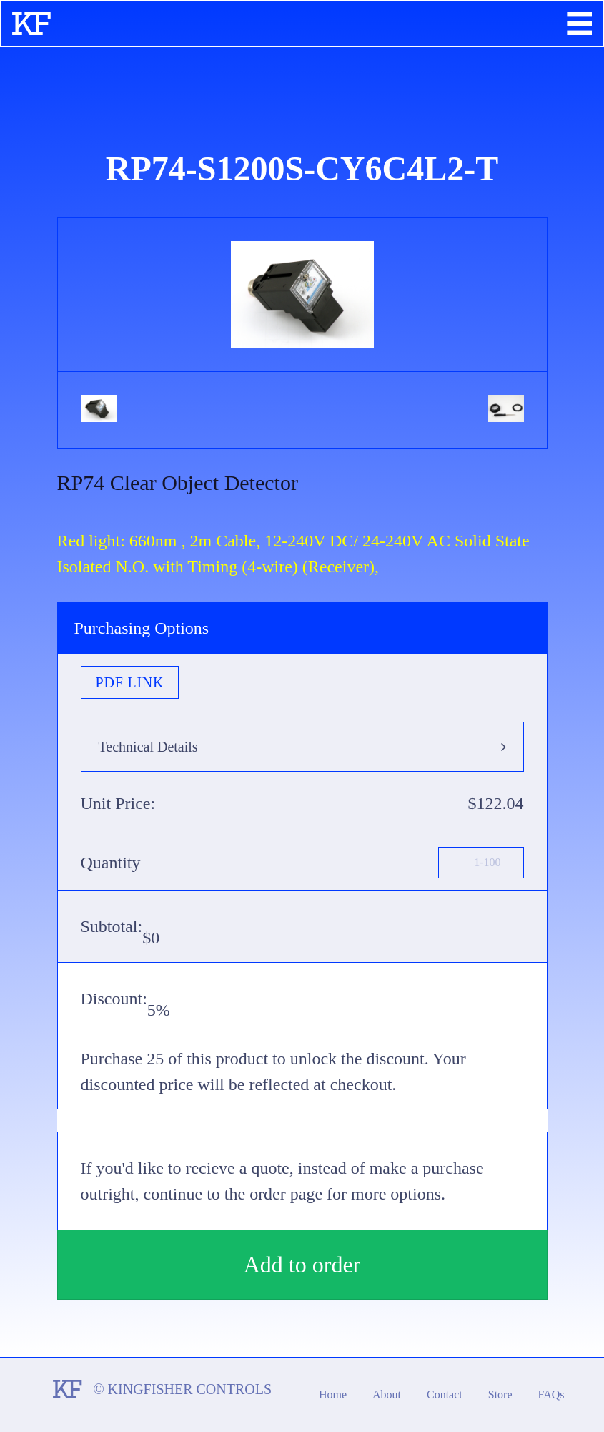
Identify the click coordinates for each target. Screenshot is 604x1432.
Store (500, 1394)
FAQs (551, 1394)
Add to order (302, 1264)
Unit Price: (118, 803)
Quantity (111, 862)
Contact (444, 1394)
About (386, 1394)
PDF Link (130, 682)
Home (333, 1394)
